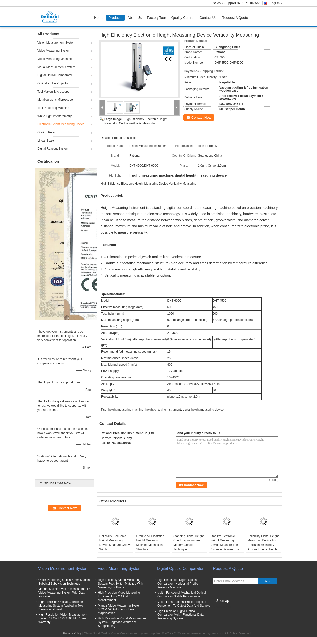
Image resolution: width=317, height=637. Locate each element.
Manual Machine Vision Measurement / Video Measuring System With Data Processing (64, 592)
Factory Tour (156, 18)
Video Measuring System (53, 50)
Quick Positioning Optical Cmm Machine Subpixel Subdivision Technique (64, 581)
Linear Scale (45, 140)
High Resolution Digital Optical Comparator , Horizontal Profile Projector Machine (177, 583)
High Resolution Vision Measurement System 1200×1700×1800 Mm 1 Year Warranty (62, 618)
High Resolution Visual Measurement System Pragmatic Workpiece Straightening (122, 622)
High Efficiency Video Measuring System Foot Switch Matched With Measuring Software (120, 583)
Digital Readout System (52, 148)
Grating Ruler (46, 132)
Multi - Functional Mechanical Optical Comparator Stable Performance (181, 594)
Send (267, 581)
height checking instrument (163, 409)
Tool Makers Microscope (53, 91)
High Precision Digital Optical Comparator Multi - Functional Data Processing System (180, 614)
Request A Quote (235, 18)
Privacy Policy (72, 633)
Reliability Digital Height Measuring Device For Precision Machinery (263, 540)
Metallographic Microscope (55, 99)
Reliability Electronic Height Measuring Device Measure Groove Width (115, 542)
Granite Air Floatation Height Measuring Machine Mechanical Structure (150, 542)
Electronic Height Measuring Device (60, 124)
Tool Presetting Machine (53, 108)
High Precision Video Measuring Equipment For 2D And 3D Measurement (119, 596)
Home (98, 18)
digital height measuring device (203, 409)
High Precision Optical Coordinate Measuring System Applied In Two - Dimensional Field (61, 605)
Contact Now (201, 117)
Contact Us (207, 18)
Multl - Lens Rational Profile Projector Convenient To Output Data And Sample (183, 603)
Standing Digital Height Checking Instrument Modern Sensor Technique (188, 542)
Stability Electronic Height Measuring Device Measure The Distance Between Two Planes (226, 545)
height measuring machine (125, 409)
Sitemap (222, 601)
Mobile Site (222, 607)
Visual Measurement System (56, 67)
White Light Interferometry (54, 116)
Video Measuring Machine (54, 59)
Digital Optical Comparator (54, 75)
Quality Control (182, 18)
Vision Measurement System (56, 42)
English (276, 3)
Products (115, 18)
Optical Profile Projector (53, 83)
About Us (135, 18)
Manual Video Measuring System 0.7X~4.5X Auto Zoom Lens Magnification (119, 609)
